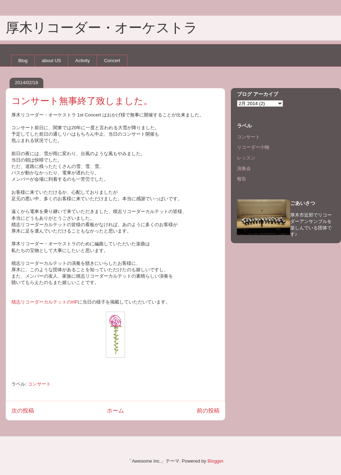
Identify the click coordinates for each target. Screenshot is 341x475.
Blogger (215, 461)
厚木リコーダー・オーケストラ (101, 27)
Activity (82, 60)
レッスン (246, 157)
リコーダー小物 (253, 147)
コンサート (39, 384)
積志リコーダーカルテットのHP (44, 302)
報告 (241, 178)
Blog (23, 60)
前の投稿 (208, 411)
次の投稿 (22, 411)
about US (51, 60)
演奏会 (244, 168)
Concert (112, 60)
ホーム (115, 411)
